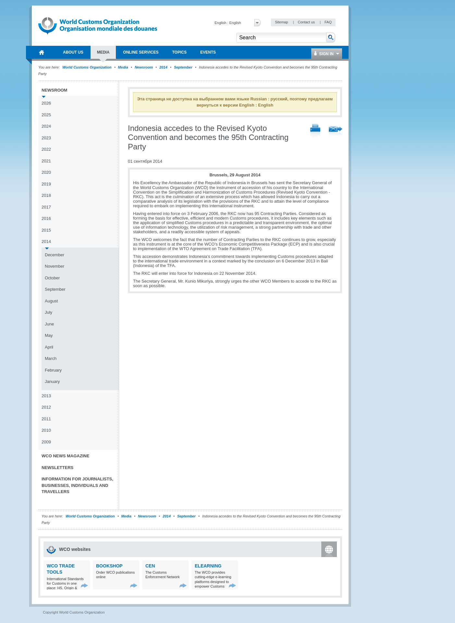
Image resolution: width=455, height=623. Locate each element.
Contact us (307, 22)
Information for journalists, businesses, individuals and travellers (77, 485)
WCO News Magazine (65, 455)
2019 (46, 184)
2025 (46, 114)
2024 (46, 126)
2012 (46, 407)
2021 (46, 161)
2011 (46, 418)
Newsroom (144, 67)
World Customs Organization (87, 67)
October (52, 277)
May (49, 335)
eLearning (208, 565)
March (50, 358)
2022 (46, 149)
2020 (46, 172)
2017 (46, 207)
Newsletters (57, 467)
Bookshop (109, 565)
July (48, 312)
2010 (46, 430)
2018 (46, 195)
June (49, 324)
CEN (150, 565)
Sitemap (282, 22)
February (53, 370)
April (49, 347)
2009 (46, 441)
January (52, 381)
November (54, 266)
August (51, 301)
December (54, 254)
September (183, 67)
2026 (46, 103)
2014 (163, 67)
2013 (46, 395)
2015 (46, 230)
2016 (46, 218)
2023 (46, 137)
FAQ (328, 22)
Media (123, 67)
